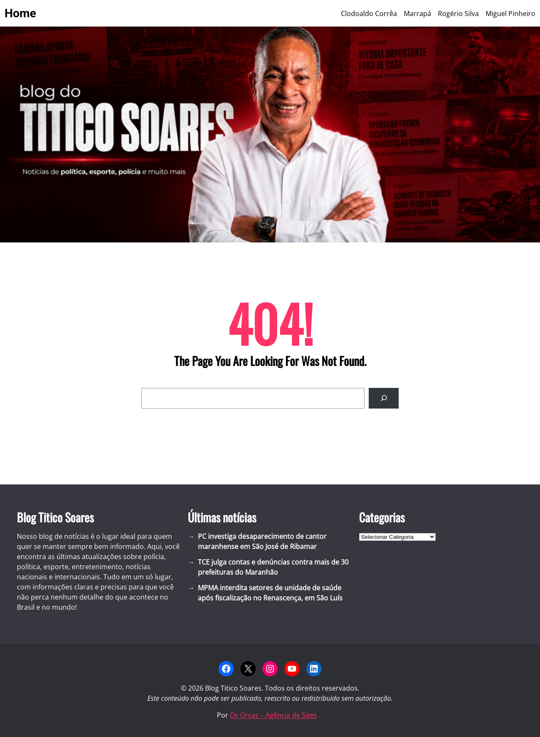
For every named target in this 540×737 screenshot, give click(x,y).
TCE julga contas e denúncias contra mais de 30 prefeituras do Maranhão (273, 567)
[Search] (384, 398)
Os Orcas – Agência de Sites (273, 715)
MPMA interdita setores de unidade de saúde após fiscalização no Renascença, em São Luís (270, 593)
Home (20, 13)
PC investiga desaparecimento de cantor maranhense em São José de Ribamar (262, 541)
